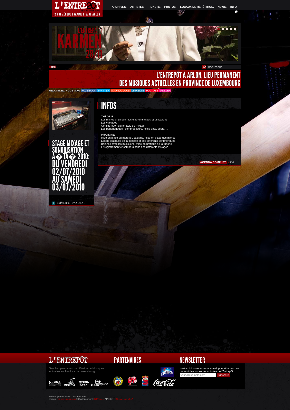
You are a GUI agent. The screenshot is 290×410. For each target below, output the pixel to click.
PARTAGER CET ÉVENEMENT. (70, 203)
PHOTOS (170, 6)
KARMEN (79, 41)
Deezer (165, 90)
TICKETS (154, 6)
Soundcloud (120, 90)
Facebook (88, 90)
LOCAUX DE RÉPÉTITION (196, 6)
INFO (233, 6)
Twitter (103, 90)
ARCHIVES (119, 6)
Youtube (152, 90)
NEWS (222, 6)
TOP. (232, 162)
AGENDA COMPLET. (213, 162)
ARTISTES (137, 6)
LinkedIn (138, 90)
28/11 (94, 54)
